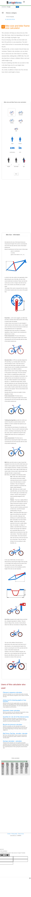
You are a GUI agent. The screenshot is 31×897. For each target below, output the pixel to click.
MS (7, 765)
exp (17, 768)
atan (26, 766)
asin (26, 763)
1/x (21, 768)
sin (17, 763)
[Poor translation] (7, 855)
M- (12, 763)
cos (17, 765)
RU (14, 19)
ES (9, 19)
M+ (7, 763)
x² (26, 771)
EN (7, 19)
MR (12, 765)
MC (3, 765)
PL (5, 19)
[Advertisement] (15, 86)
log (3, 766)
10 (12, 766)
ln (7, 766)
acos (26, 765)
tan (17, 766)
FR (12, 19)
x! (26, 768)
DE (10, 19)
